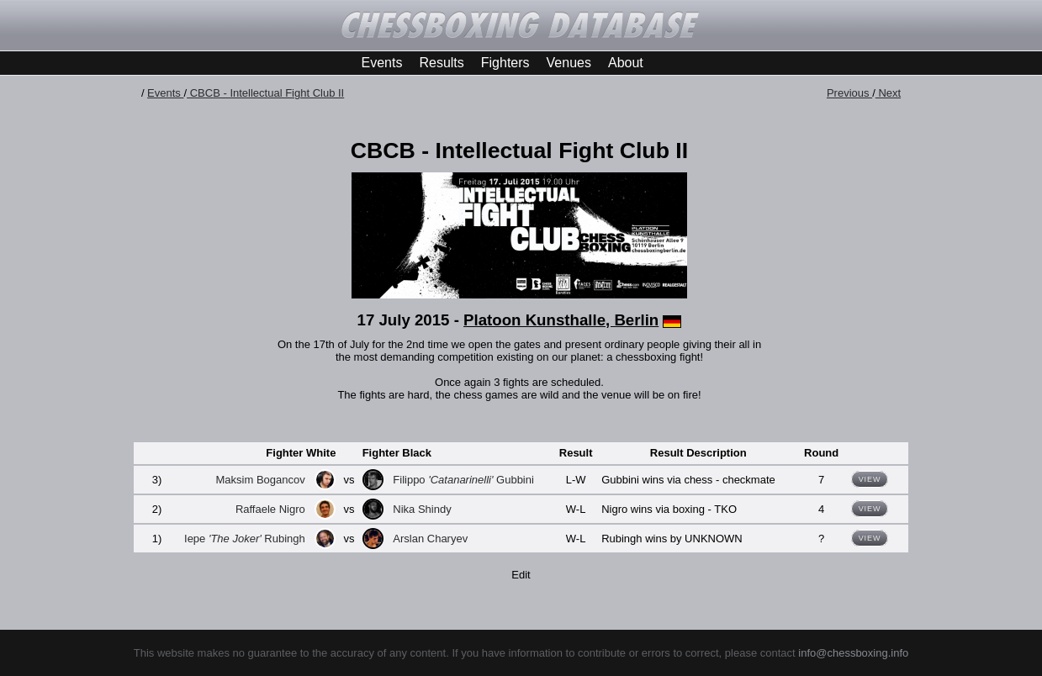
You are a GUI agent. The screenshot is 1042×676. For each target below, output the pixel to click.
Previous (849, 93)
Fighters (505, 62)
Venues (569, 62)
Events (382, 62)
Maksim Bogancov (260, 479)
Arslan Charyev (430, 538)
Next (888, 93)
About (625, 62)
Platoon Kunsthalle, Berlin (561, 320)
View (870, 479)
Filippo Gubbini (463, 479)
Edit (520, 574)
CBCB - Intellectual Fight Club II (265, 93)
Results (441, 62)
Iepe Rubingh (244, 538)
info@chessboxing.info (853, 653)
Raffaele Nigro (270, 509)
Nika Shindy (422, 509)
